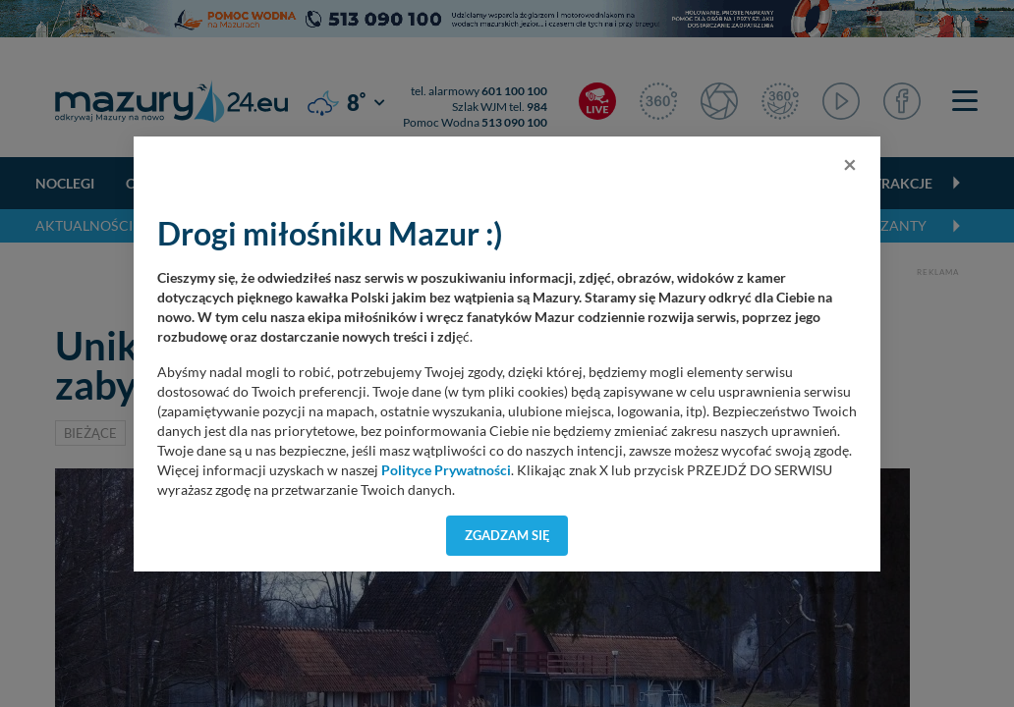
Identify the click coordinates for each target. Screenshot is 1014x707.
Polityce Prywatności (446, 470)
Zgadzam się (507, 535)
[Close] (850, 163)
